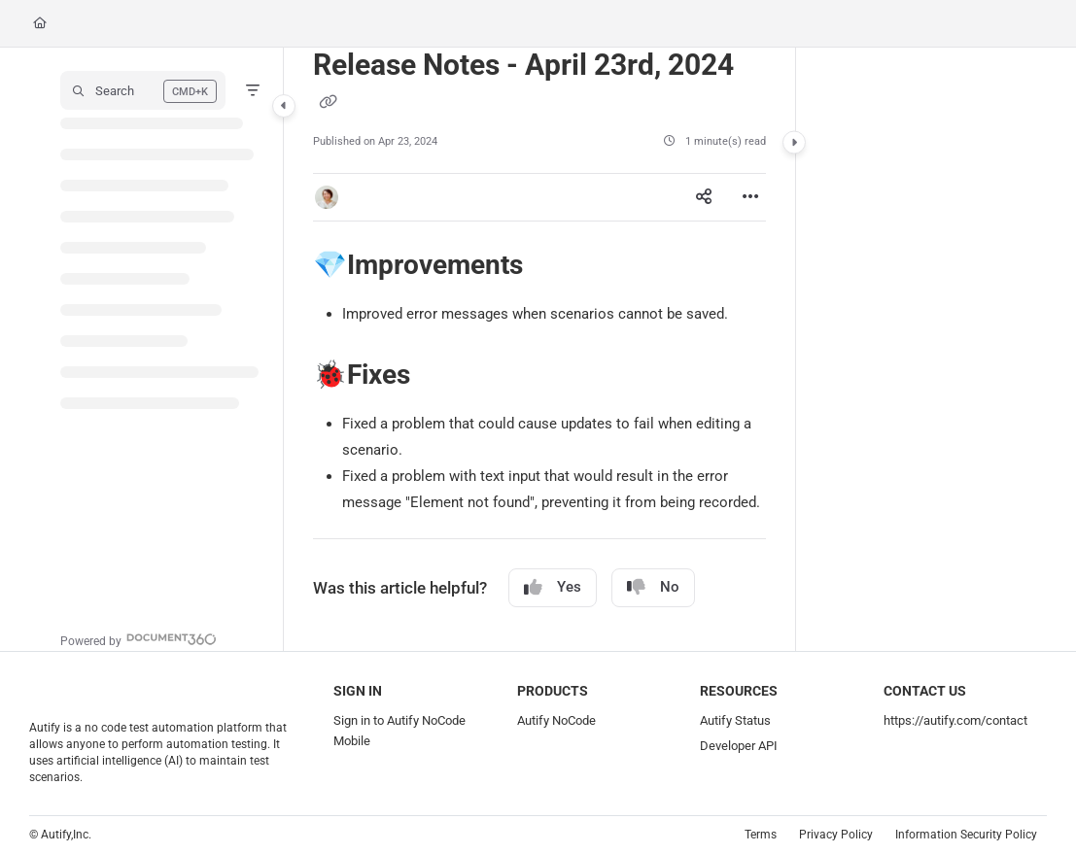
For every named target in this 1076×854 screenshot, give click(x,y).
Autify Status (735, 720)
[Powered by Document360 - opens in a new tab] (138, 639)
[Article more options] (750, 197)
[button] (143, 90)
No (653, 587)
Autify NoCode (556, 720)
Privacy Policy (836, 834)
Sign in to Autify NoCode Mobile (399, 730)
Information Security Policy (966, 834)
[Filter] (252, 90)
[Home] (40, 24)
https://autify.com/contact (955, 720)
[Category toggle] (283, 106)
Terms (761, 834)
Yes (552, 587)
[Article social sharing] (703, 197)
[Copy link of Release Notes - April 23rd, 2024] (328, 102)
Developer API (739, 745)
